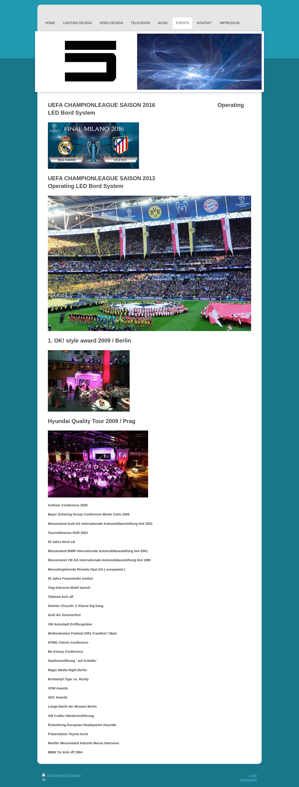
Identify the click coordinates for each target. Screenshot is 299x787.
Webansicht (248, 780)
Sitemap (75, 775)
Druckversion (54, 775)
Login (253, 775)
